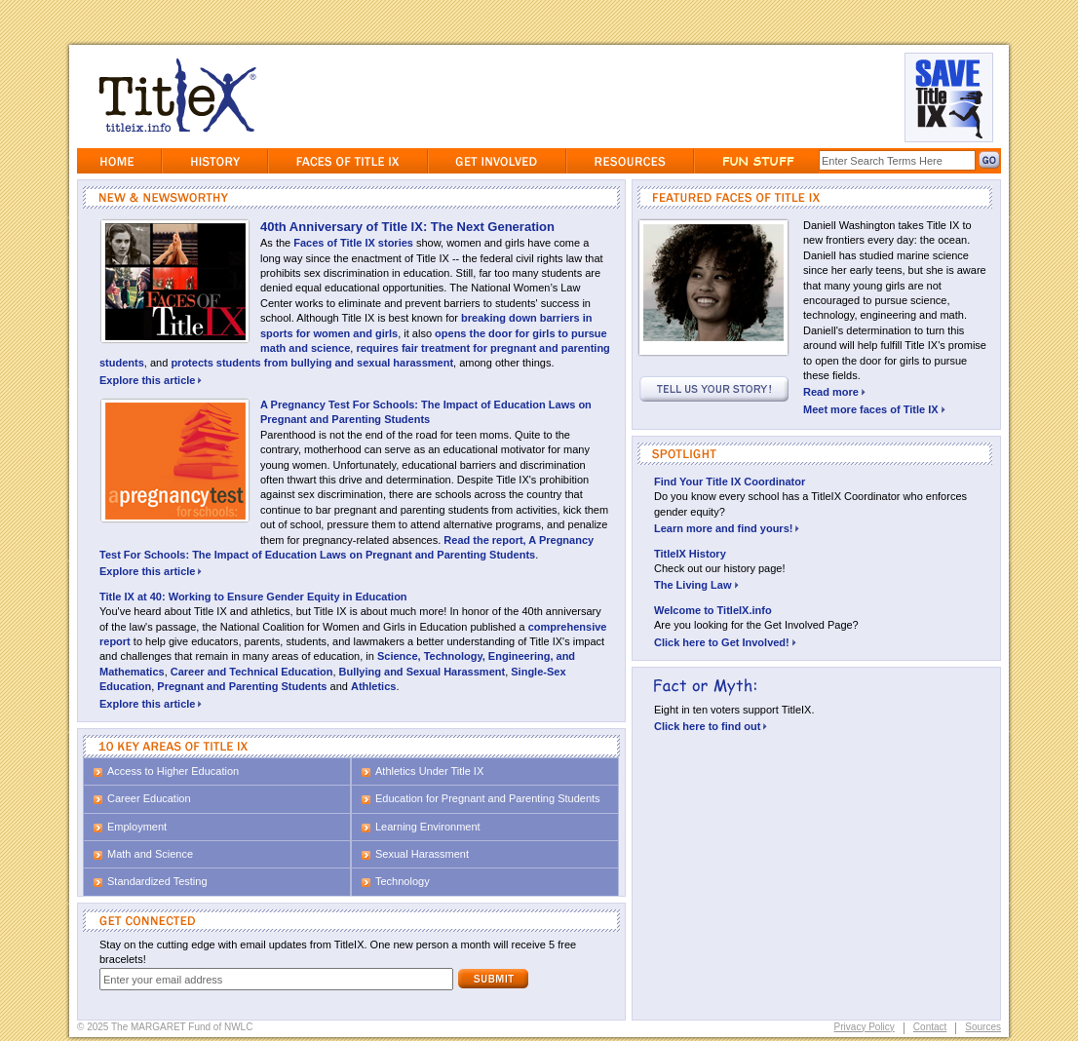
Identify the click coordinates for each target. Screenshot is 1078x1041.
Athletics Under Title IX (429, 771)
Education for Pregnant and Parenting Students (487, 798)
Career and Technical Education (252, 671)
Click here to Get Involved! (725, 642)
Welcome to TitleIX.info (713, 610)
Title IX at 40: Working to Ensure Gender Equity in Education (253, 596)
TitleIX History (690, 553)
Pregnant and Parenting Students (242, 686)
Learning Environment (428, 826)
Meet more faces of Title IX (874, 409)
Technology (402, 881)
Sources (983, 1027)
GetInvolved (497, 161)
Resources (630, 161)
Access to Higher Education (173, 771)
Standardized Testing (157, 881)
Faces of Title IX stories (353, 243)
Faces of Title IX (348, 161)
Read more (834, 392)
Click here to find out (710, 726)
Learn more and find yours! (726, 528)
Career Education (149, 798)
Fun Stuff (757, 161)
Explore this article (150, 380)
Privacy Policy (864, 1027)
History (215, 161)
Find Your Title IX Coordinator (729, 481)
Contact (929, 1027)
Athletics (373, 686)
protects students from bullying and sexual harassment (312, 362)
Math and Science (150, 854)
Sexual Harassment (422, 854)
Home (119, 161)
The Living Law (696, 585)
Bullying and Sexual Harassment (422, 671)
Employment (137, 826)
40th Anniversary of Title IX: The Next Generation (407, 226)
